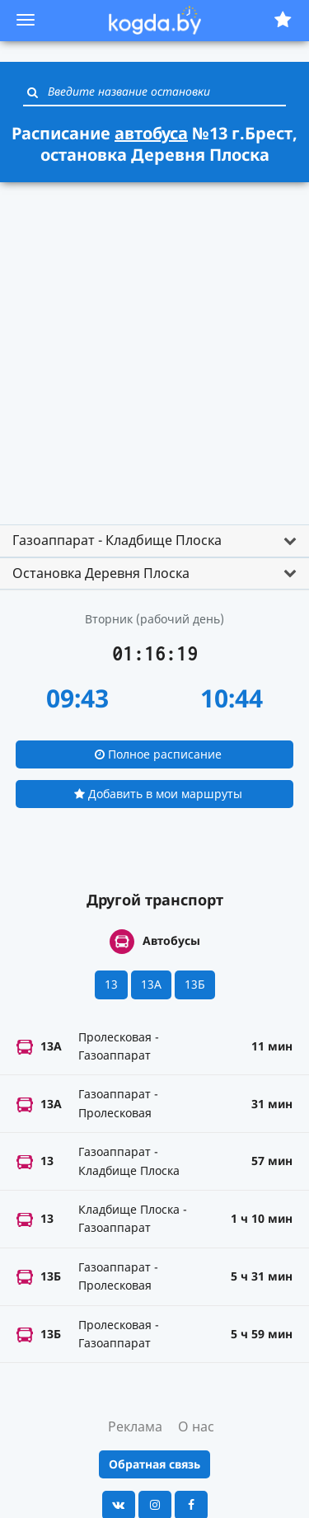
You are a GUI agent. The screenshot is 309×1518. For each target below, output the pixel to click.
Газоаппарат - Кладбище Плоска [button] (117, 540)
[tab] (154, 541)
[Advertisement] (154, 346)
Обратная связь (154, 1464)
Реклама (135, 1426)
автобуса (151, 133)
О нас (196, 1426)
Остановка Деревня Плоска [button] (101, 573)
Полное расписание (158, 754)
